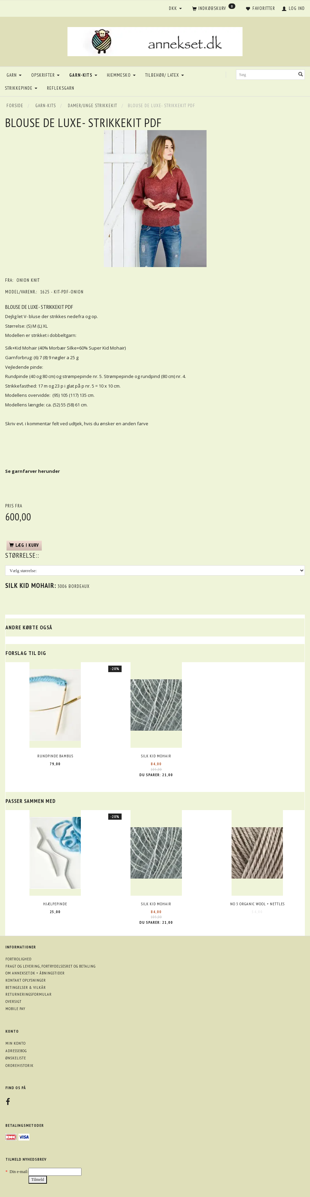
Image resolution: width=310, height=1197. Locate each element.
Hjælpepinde (55, 903)
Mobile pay (15, 1008)
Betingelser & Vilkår (25, 987)
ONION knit (28, 280)
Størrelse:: (22, 555)
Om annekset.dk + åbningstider (35, 972)
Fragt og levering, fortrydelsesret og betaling (50, 966)
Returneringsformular (28, 994)
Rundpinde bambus (55, 755)
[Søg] (300, 75)
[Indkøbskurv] (213, 8)
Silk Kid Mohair (156, 755)
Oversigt (13, 1001)
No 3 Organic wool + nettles (257, 903)
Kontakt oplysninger (25, 980)
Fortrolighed (18, 958)
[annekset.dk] (155, 41)
